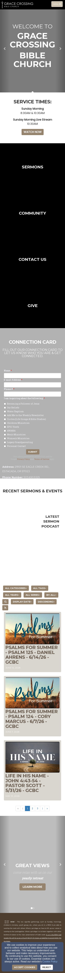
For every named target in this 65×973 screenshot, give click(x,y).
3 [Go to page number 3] (37, 808)
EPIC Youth (11, 426)
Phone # (8, 389)
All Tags (39, 588)
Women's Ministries (16, 438)
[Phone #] (32, 394)
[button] (5, 48)
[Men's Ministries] (5, 435)
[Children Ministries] (5, 423)
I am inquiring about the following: (23, 398)
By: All (51, 595)
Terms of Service (41, 459)
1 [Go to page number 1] (27, 808)
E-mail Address (12, 379)
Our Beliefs (11, 407)
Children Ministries (16, 422)
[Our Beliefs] (5, 408)
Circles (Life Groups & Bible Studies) (25, 419)
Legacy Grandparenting (18, 442)
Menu (58, 4)
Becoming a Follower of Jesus (21, 403)
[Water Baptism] (5, 412)
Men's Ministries (15, 434)
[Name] (32, 375)
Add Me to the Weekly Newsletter (24, 415)
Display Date (22, 601)
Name (7, 370)
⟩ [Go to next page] (42, 808)
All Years (12, 595)
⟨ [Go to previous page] (22, 808)
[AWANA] (5, 431)
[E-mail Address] (32, 384)
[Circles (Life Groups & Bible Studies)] (5, 419)
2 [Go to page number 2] (32, 808)
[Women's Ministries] (5, 439)
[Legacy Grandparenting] (5, 442)
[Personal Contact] (5, 446)
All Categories (16, 588)
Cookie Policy (49, 961)
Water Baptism (14, 411)
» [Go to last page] (47, 808)
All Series (33, 595)
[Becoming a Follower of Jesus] (5, 404)
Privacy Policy (23, 459)
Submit (32, 451)
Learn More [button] (32, 887)
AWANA (10, 430)
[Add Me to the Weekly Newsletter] (5, 415)
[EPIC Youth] (5, 427)
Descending (46, 601)
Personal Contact (15, 446)
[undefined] (32, 166)
